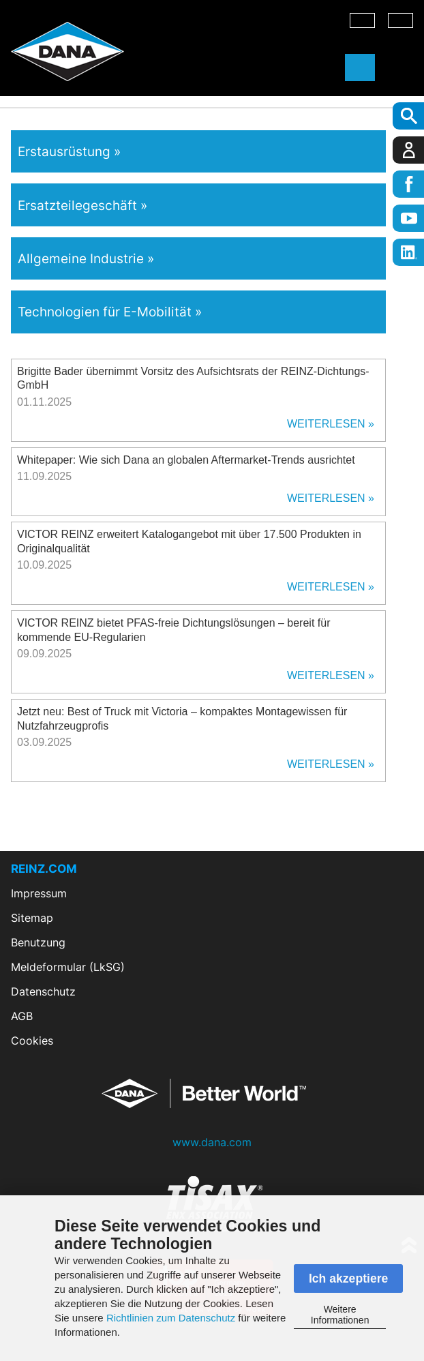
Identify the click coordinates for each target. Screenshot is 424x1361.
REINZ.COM (44, 869)
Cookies (32, 1040)
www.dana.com (212, 1142)
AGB (22, 1016)
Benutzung (38, 942)
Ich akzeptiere (348, 1278)
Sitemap (32, 918)
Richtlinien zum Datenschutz (170, 1317)
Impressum (39, 893)
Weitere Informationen (340, 1315)
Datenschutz (43, 991)
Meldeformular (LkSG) (68, 967)
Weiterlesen (326, 424)
